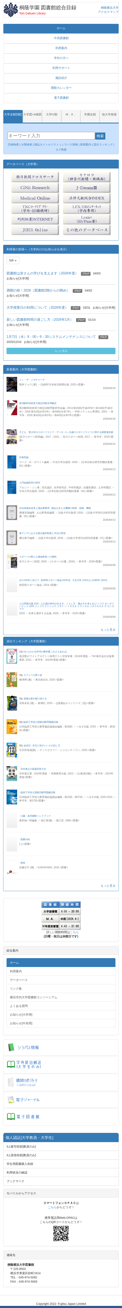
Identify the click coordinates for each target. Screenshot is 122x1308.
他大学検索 (109, 114)
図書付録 (25, 839)
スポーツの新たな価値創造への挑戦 (37, 556)
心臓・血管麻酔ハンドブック (36, 816)
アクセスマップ (108, 12)
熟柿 (23, 862)
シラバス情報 (69, 144)
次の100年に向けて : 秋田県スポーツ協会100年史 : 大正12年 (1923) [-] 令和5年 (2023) (63, 580)
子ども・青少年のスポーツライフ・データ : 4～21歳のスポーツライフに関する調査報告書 (66, 432)
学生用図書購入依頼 (20, 1164)
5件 (12, 260)
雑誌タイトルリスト (46, 144)
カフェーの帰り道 (32, 675)
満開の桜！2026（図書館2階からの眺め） (38, 290)
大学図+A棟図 (32, 114)
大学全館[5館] (13, 114)
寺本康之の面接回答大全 (33, 769)
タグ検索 (61, 149)
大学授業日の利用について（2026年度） (37, 307)
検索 (100, 136)
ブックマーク (15, 1181)
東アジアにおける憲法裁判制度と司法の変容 (42, 533)
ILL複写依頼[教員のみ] (21, 1146)
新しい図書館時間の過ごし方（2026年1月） (40, 319)
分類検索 (26, 144)
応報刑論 (24, 457)
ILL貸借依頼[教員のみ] (21, 1155)
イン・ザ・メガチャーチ (32, 379)
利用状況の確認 (17, 1172)
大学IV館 (52, 114)
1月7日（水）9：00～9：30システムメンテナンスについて (51, 336)
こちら (74, 932)
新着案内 (85, 144)
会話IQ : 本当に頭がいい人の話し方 (41, 745)
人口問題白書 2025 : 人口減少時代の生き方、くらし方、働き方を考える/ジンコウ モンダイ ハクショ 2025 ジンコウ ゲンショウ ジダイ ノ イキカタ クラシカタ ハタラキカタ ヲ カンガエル (66, 606)
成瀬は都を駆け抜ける (35, 698)
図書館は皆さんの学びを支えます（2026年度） (42, 273)
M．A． (71, 114)
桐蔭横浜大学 (110, 7)
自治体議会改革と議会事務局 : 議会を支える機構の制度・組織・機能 (55, 508)
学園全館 (90, 114)
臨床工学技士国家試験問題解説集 (40, 722)
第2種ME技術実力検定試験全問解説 (37, 403)
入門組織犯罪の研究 (29, 482)
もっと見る (61, 350)
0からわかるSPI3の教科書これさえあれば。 (46, 651)
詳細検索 (13, 144)
